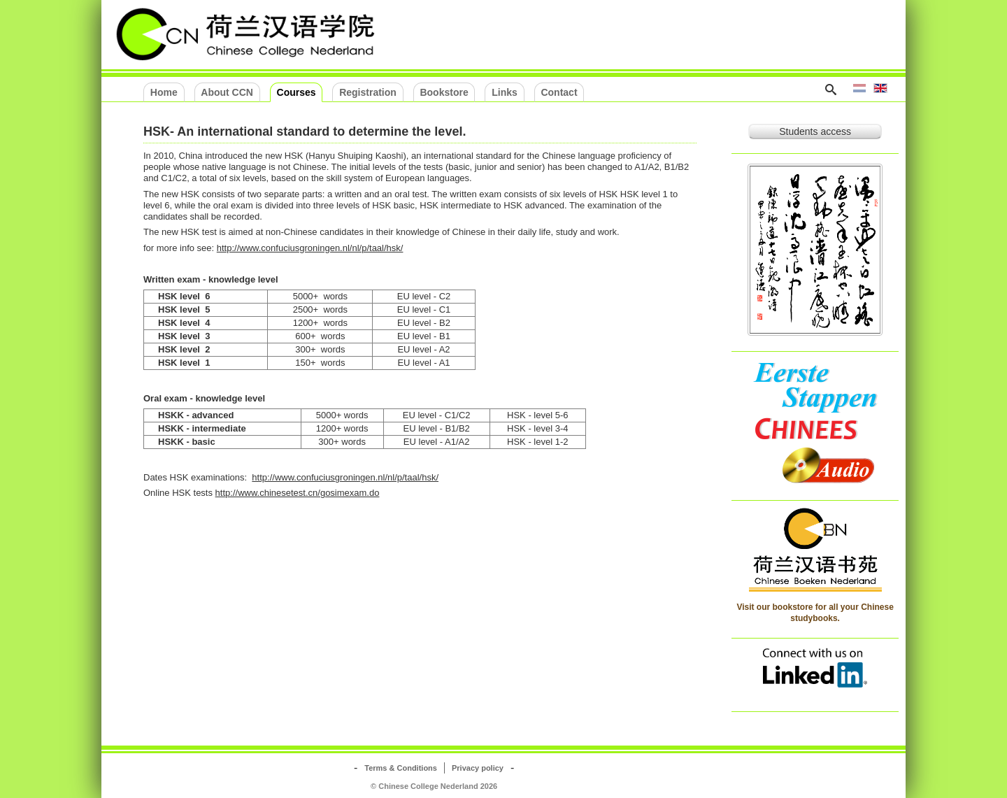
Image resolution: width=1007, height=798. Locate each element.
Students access (815, 131)
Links (504, 92)
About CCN (227, 92)
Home (164, 92)
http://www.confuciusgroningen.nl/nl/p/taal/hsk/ (310, 248)
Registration (368, 92)
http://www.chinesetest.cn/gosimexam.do (297, 492)
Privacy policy (477, 768)
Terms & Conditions (400, 768)
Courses (296, 92)
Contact (559, 92)
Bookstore (444, 92)
